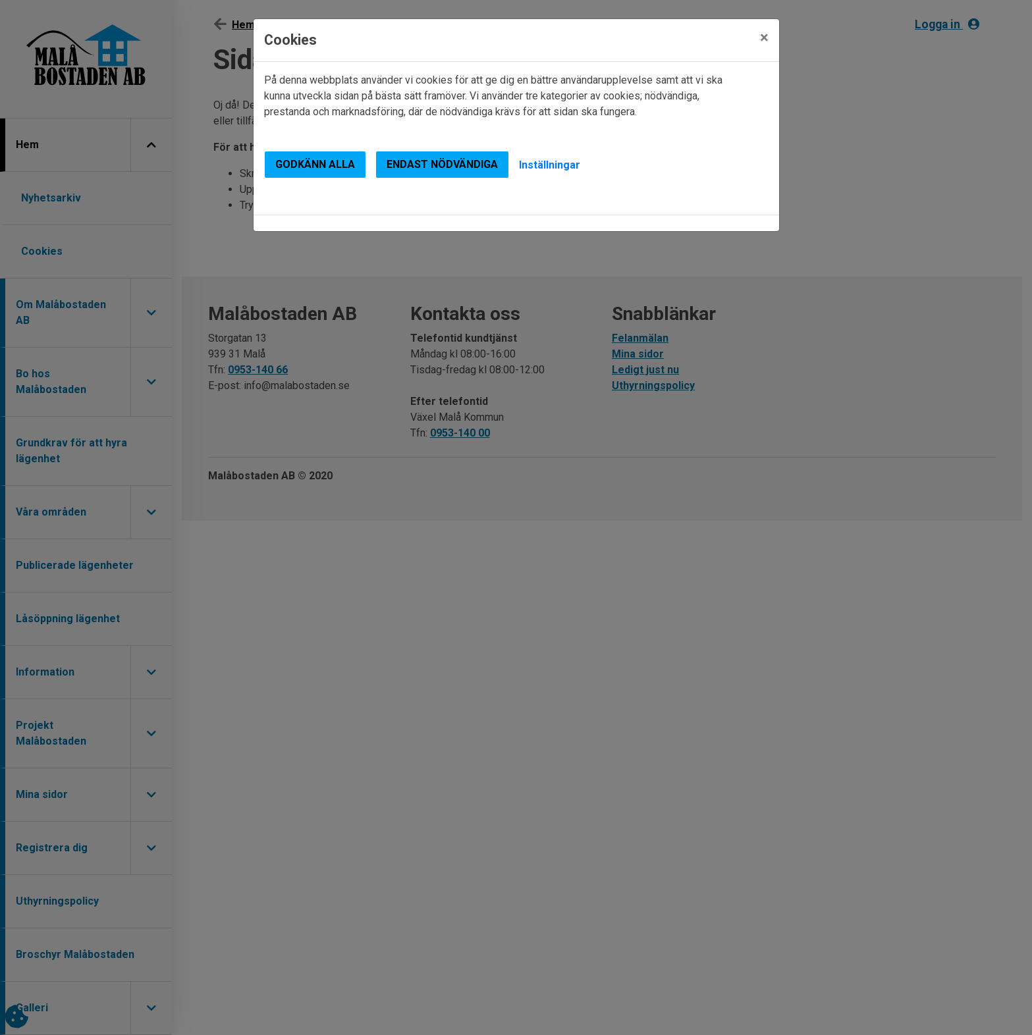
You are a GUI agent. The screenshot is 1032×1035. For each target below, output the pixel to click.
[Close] (764, 37)
